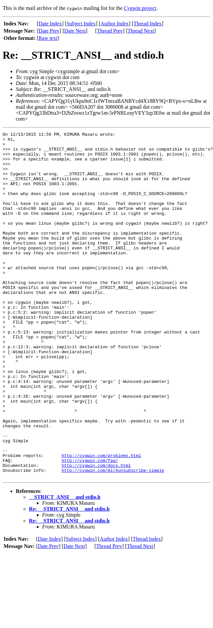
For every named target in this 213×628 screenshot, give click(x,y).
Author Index (115, 23)
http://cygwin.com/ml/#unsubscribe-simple (112, 538)
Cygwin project (140, 8)
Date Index (50, 23)
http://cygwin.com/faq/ (89, 526)
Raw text (47, 38)
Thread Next (141, 31)
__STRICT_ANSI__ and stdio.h (64, 566)
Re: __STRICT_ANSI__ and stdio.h (69, 578)
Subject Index (81, 23)
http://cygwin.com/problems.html (101, 521)
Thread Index (147, 23)
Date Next (75, 31)
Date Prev (48, 31)
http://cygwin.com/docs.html (96, 532)
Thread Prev (110, 31)
